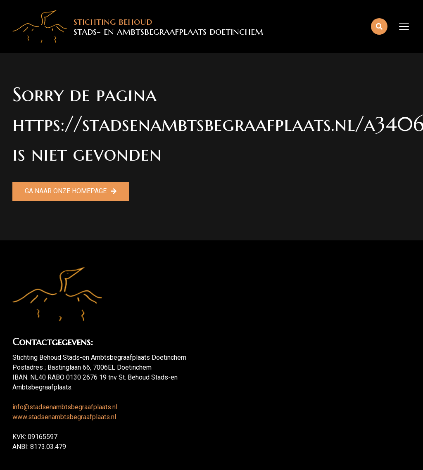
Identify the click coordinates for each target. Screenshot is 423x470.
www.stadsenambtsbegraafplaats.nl (64, 417)
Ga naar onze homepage (66, 191)
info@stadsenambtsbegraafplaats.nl (64, 407)
